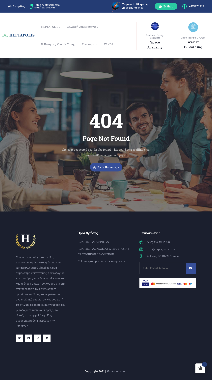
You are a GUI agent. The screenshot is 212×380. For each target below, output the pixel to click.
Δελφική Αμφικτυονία (83, 26)
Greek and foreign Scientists (155, 36)
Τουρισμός (90, 44)
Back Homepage (106, 167)
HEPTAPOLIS (50, 26)
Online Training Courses (193, 37)
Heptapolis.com (117, 371)
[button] (166, 6)
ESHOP (108, 44)
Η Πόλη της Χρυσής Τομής (58, 44)
